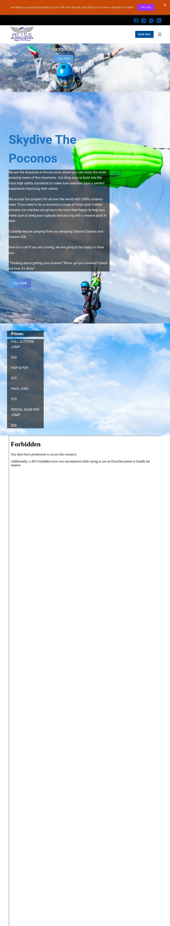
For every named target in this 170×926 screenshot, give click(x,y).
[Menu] (160, 40)
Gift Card (146, 7)
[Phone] (159, 26)
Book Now (144, 39)
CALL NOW (64, 64)
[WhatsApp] (151, 26)
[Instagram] (143, 26)
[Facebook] (136, 26)
